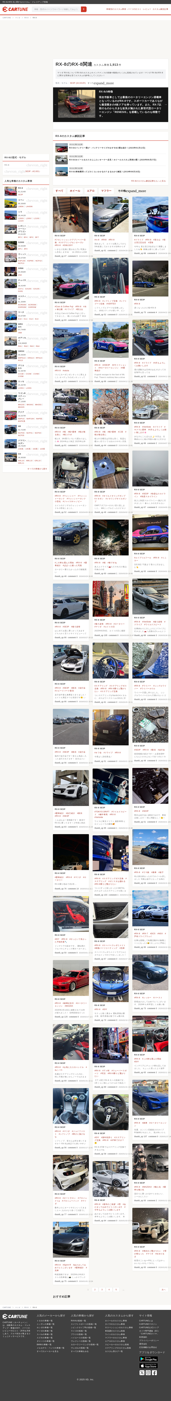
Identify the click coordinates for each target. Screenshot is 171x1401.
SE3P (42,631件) (78, 83)
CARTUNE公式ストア (149, 1327)
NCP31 (30, 433)
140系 (28, 449)
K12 (31, 319)
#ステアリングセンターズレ (71, 242)
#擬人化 (157, 1187)
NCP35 (21, 435)
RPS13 (39, 358)
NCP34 (38, 433)
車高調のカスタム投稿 (115, 1331)
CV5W (21, 376)
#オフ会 (98, 753)
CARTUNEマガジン (148, 1324)
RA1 (20, 346)
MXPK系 (21, 421)
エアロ (91, 190)
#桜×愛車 (72, 432)
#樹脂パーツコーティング (105, 948)
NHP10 (21, 419)
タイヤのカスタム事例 (115, 1324)
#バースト (157, 998)
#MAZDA (69, 1006)
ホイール (75, 190)
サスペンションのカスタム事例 (119, 1327)
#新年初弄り (106, 1137)
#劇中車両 (103, 814)
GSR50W (22, 307)
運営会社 (143, 1344)
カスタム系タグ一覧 (114, 1351)
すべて (101, 83)
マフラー (106, 190)
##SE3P (106, 365)
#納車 (144, 1123)
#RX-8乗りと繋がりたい (105, 884)
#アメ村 (106, 1071)
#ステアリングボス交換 (112, 878)
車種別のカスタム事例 (116, 9)
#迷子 (161, 872)
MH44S (21, 407)
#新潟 (73, 688)
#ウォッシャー (69, 496)
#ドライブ (138, 240)
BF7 (37, 237)
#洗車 (122, 948)
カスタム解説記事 (160, 9)
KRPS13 (21, 358)
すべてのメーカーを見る (48, 1351)
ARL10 (21, 461)
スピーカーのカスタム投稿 (117, 1344)
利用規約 (143, 1337)
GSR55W (32, 307)
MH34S (30, 405)
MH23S (21, 405)
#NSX (160, 934)
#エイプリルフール (142, 558)
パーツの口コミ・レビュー (139, 9)
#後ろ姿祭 (157, 622)
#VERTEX (111, 304)
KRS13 (31, 358)
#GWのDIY (68, 245)
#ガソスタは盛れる (117, 881)
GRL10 (38, 461)
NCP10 (39, 261)
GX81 (20, 291)
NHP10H (30, 419)
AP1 (20, 249)
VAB (20, 333)
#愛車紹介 (59, 813)
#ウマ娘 (145, 872)
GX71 (20, 289)
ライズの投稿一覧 (79, 1331)
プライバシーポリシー (149, 1340)
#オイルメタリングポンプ (113, 496)
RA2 (26, 346)
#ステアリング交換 (109, 691)
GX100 (28, 289)
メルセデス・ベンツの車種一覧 (51, 1348)
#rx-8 (96, 240)
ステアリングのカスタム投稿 (118, 1348)
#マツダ (98, 627)
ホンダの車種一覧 (45, 1327)
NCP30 (21, 433)
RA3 (32, 346)
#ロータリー (119, 624)
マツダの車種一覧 (45, 1331)
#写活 (103, 1073)
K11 (25, 319)
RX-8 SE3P (60, 236)
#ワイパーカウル (147, 689)
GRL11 (21, 463)
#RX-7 (145, 934)
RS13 (20, 360)
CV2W (28, 374)
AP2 (25, 249)
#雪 (119, 1204)
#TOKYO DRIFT (102, 812)
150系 (35, 449)
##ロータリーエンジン (109, 368)
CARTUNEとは (146, 1321)
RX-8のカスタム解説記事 (70, 136)
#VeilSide (146, 427)
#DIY (57, 939)
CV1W (21, 374)
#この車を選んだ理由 (64, 563)
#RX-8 (58, 245)
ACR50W (22, 305)
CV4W (36, 374)
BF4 (25, 237)
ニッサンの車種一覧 (46, 1324)
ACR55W (32, 305)
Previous (55, 104)
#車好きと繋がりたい (151, 1251)
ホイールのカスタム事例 (116, 1321)
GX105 (36, 289)
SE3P (20, 195)
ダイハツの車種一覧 (46, 1341)
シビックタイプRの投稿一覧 (83, 1327)
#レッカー (146, 998)
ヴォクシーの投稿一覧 (81, 1341)
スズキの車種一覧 (45, 1338)
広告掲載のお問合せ (148, 1347)
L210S (36, 218)
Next (165, 104)
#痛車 (153, 872)
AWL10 (29, 461)
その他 (132, 191)
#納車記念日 (68, 1003)
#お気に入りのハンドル (73, 1067)
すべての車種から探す (37, 469)
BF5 (31, 237)
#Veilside (98, 817)
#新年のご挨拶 (108, 1204)
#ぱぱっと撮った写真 (72, 565)
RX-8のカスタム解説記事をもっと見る (148, 181)
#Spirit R (67, 1265)
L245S (29, 388)
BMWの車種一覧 (44, 1344)
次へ (164, 1290)
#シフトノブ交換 (109, 301)
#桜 (64, 432)
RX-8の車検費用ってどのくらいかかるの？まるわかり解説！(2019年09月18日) (104, 172)
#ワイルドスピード (152, 624)
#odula (66, 371)
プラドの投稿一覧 (79, 1334)
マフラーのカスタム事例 (116, 1338)
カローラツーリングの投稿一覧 (85, 1344)
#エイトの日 (109, 627)
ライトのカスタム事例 (115, 1334)
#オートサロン (69, 1198)
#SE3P (145, 494)
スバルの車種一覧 (45, 1334)
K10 (20, 319)
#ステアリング (101, 686)
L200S (21, 218)
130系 (20, 449)
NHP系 (39, 419)
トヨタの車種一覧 (45, 1321)
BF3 (20, 237)
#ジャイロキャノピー (72, 501)
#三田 (120, 432)
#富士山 (156, 240)
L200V (29, 218)
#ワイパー (146, 686)
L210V (21, 221)
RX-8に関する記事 (76, 144)
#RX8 (104, 240)
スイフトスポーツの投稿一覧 (84, 1324)
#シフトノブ (64, 1134)
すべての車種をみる (80, 1351)
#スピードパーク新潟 (64, 691)
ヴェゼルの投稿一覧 (80, 1348)
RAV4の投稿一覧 (78, 1321)
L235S (21, 388)
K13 (36, 319)
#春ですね (112, 563)
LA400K (29, 206)
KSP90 (30, 261)
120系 (42, 449)
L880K (21, 206)
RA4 (38, 346)
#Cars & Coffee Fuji (64, 306)
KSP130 (21, 261)
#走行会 (82, 688)
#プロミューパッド (70, 1201)
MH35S (38, 405)
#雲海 (150, 242)
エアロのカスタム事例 (115, 1341)
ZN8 (20, 275)
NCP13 (21, 263)
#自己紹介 (70, 813)
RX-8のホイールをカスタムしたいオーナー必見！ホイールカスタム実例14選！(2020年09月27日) (112, 160)
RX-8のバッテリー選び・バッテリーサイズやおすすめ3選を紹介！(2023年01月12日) (107, 148)
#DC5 (152, 934)
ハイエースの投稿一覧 (81, 1338)
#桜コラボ (67, 435)
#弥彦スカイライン (148, 496)
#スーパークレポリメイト (113, 945)
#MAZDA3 (147, 1187)
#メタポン (99, 499)
